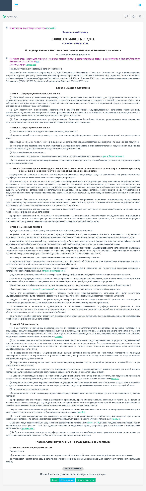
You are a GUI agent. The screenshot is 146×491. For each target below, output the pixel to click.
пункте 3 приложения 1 (113, 156)
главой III (81, 412)
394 (37, 62)
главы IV (115, 378)
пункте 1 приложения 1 (54, 271)
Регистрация (67, 480)
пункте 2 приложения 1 (43, 289)
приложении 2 (28, 428)
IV (98, 423)
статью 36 (51, 28)
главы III (58, 336)
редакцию (31, 64)
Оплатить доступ (86, 480)
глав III (90, 423)
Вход (54, 480)
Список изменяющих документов (73, 54)
